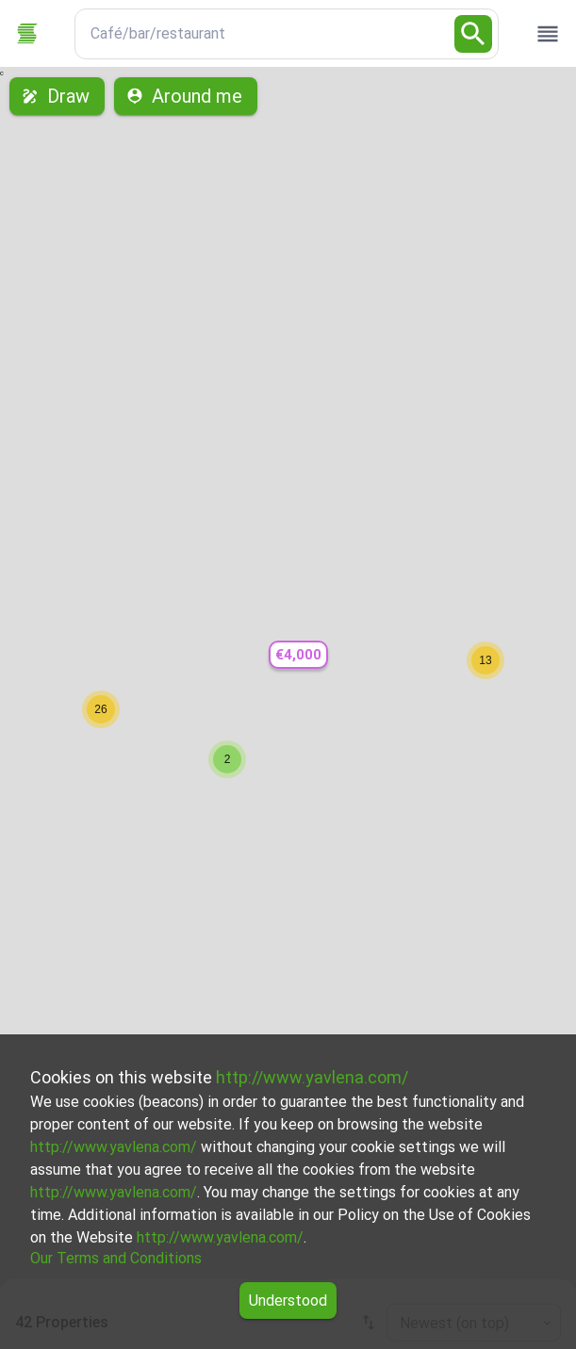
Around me (185, 96)
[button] (298, 655)
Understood (288, 1300)
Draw (57, 96)
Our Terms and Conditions (116, 1258)
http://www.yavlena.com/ (312, 1077)
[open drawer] (548, 34)
